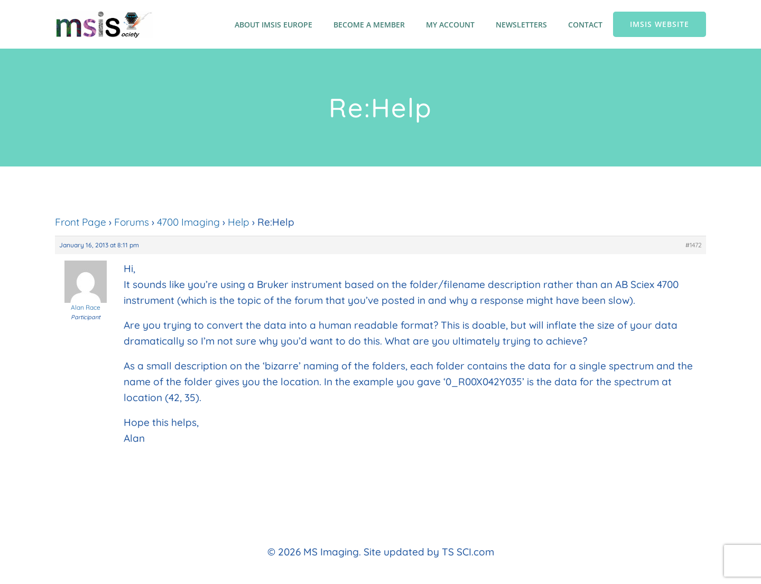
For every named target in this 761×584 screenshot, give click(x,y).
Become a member (369, 25)
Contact (585, 25)
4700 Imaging (188, 222)
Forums (131, 222)
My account (450, 25)
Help (238, 222)
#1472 (693, 245)
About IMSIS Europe (273, 25)
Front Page (80, 222)
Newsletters (521, 25)
